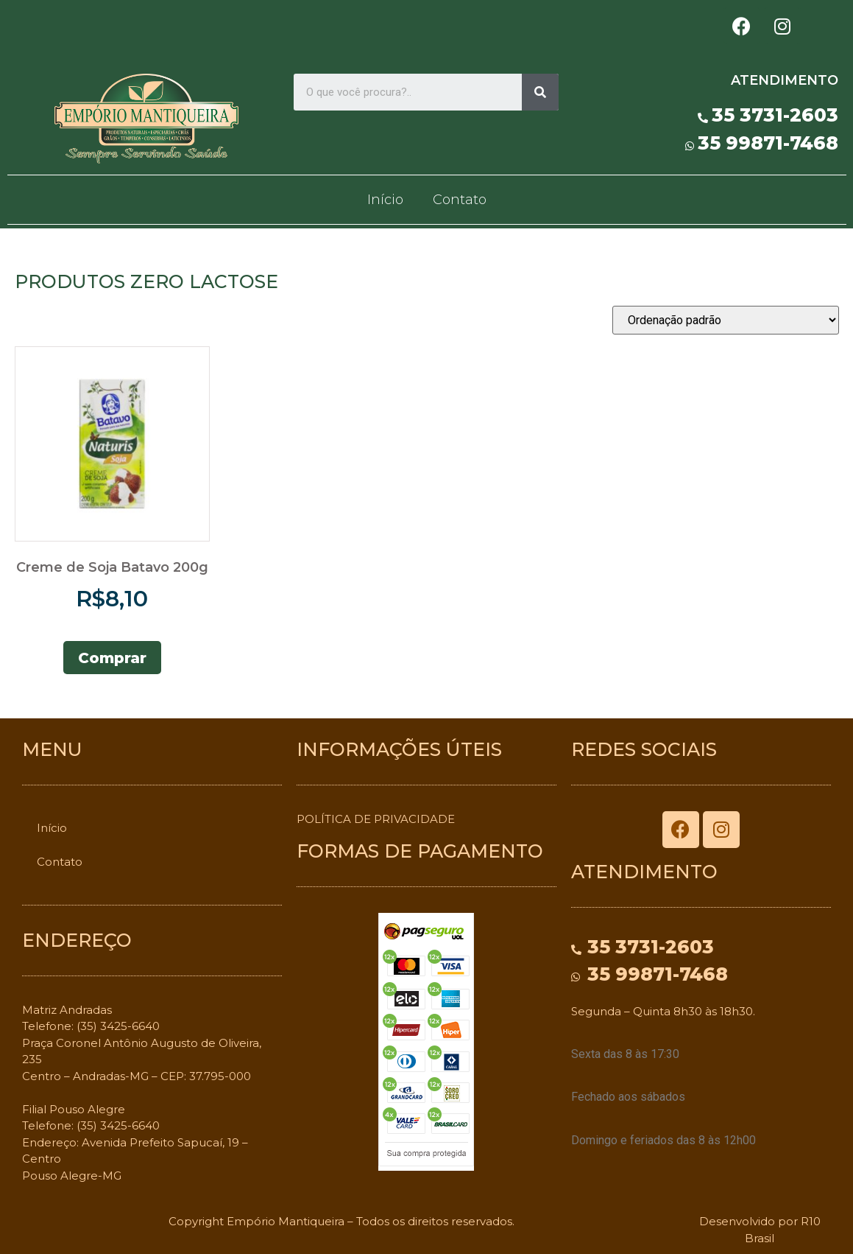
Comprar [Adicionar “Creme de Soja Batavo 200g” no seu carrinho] (112, 658)
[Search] (540, 92)
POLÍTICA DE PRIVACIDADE (376, 819)
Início (385, 200)
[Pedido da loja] (725, 320)
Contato (459, 200)
